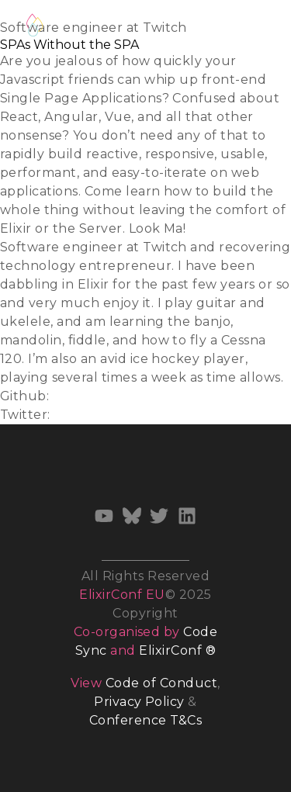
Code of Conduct (161, 683)
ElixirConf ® (177, 650)
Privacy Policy (139, 701)
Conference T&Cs (145, 720)
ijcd (64, 396)
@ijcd (71, 414)
